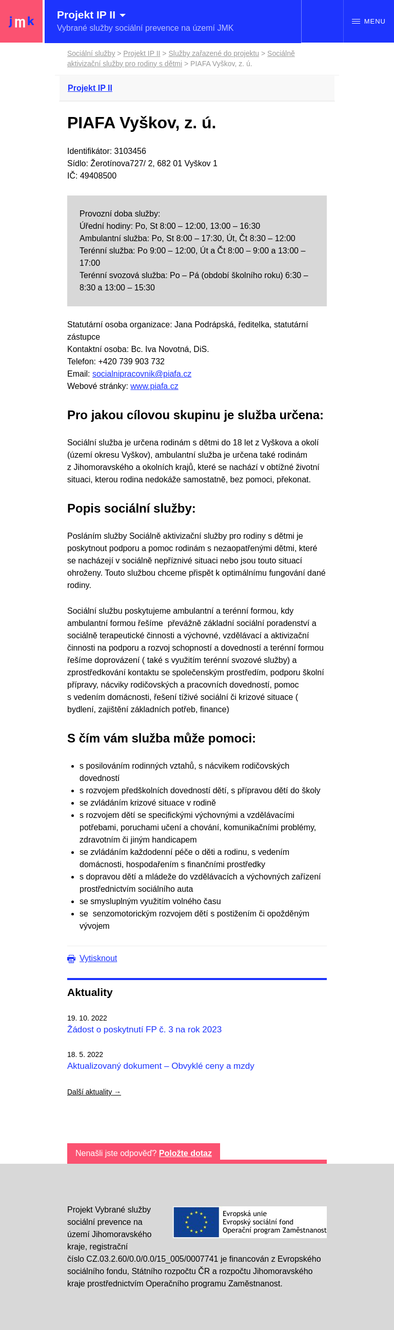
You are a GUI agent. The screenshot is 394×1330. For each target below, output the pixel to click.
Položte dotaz (185, 1153)
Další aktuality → (94, 1092)
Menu (369, 21)
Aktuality (90, 992)
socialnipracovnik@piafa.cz (141, 373)
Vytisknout (98, 958)
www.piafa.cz (154, 386)
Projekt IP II (141, 53)
